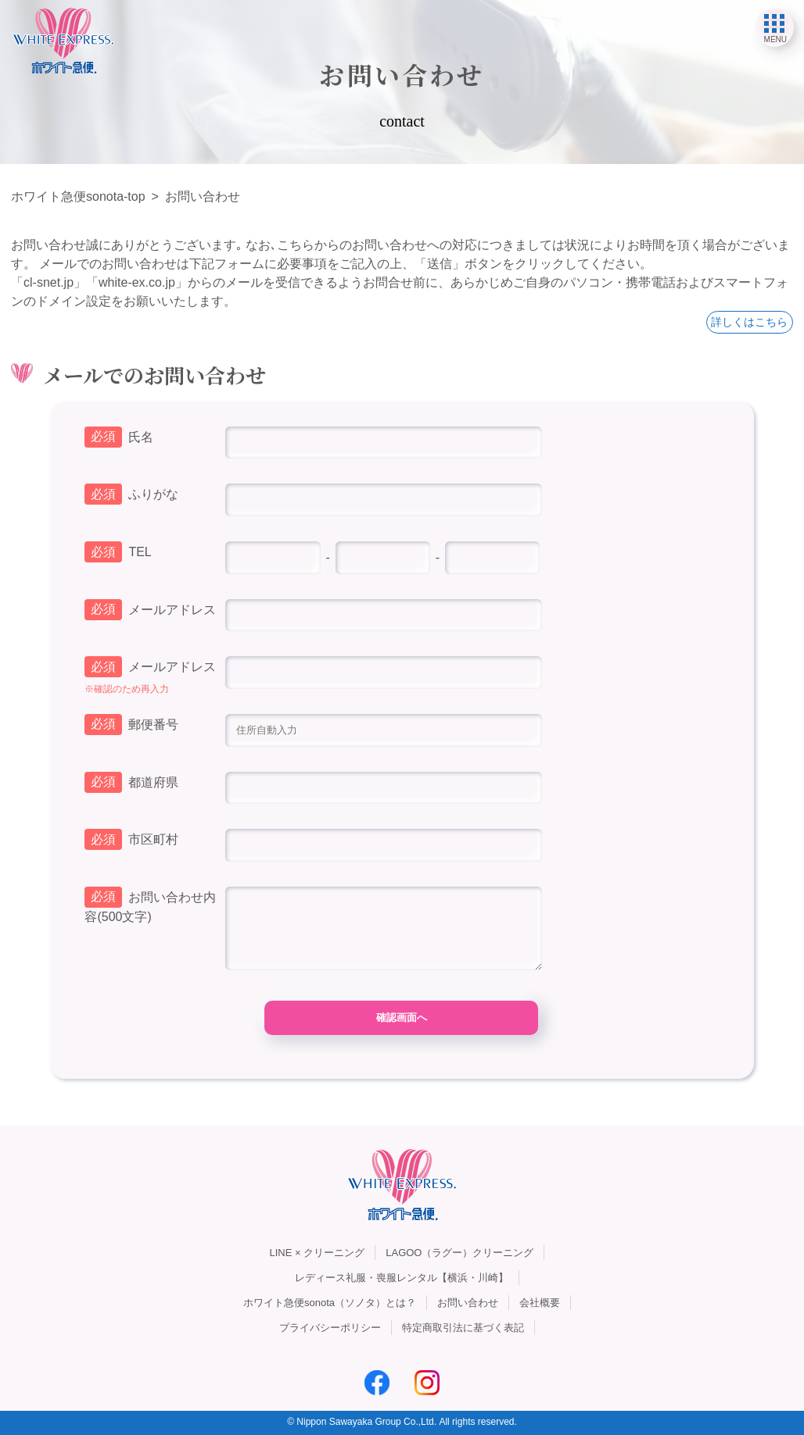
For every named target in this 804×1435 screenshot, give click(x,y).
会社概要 (539, 1302)
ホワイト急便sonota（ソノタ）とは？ (329, 1302)
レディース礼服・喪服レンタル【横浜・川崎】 (401, 1277)
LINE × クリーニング (317, 1252)
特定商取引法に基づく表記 (463, 1327)
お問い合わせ (467, 1302)
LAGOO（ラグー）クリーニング (459, 1252)
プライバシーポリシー (330, 1327)
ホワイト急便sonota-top (78, 196)
